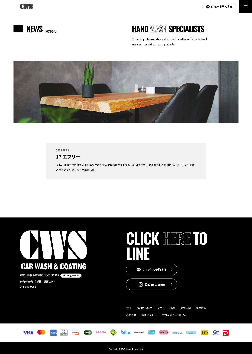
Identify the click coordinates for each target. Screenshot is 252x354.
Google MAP (72, 275)
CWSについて (144, 308)
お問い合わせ (149, 315)
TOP (128, 308)
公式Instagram (154, 284)
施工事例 (185, 308)
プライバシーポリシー (175, 315)
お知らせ (131, 315)
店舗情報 (201, 308)
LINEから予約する (221, 6)
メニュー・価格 (166, 308)
